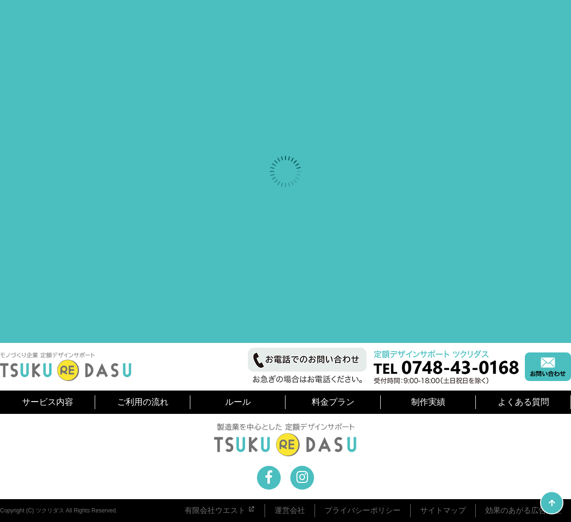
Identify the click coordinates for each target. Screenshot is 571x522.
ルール (238, 402)
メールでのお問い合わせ (548, 366)
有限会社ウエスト (220, 510)
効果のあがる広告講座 (523, 510)
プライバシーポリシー (363, 510)
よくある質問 (523, 402)
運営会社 (290, 510)
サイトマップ (443, 510)
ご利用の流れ (142, 402)
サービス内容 (47, 402)
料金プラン (333, 402)
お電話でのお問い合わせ (384, 366)
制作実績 (428, 402)
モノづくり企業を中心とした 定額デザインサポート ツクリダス (65, 366)
